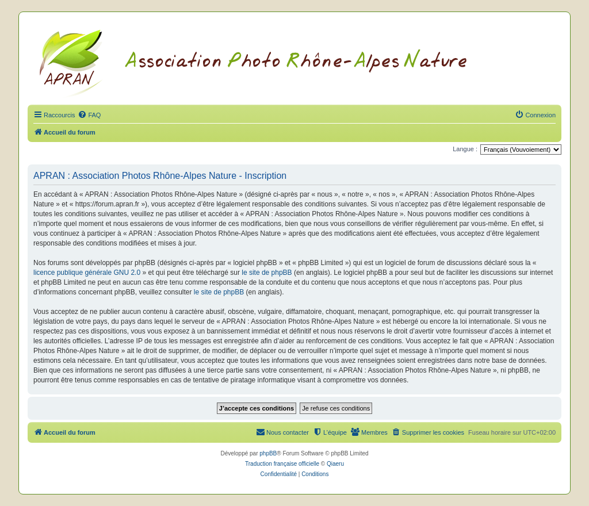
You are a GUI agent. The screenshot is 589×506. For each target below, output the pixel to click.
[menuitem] (89, 115)
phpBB (268, 453)
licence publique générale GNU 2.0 (86, 273)
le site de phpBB (267, 273)
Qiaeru (335, 464)
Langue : (465, 148)
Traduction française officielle (282, 464)
